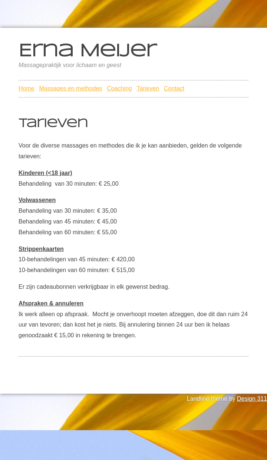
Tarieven (148, 88)
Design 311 (252, 399)
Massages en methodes (70, 88)
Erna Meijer (87, 51)
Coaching (119, 88)
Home (26, 88)
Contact (174, 88)
